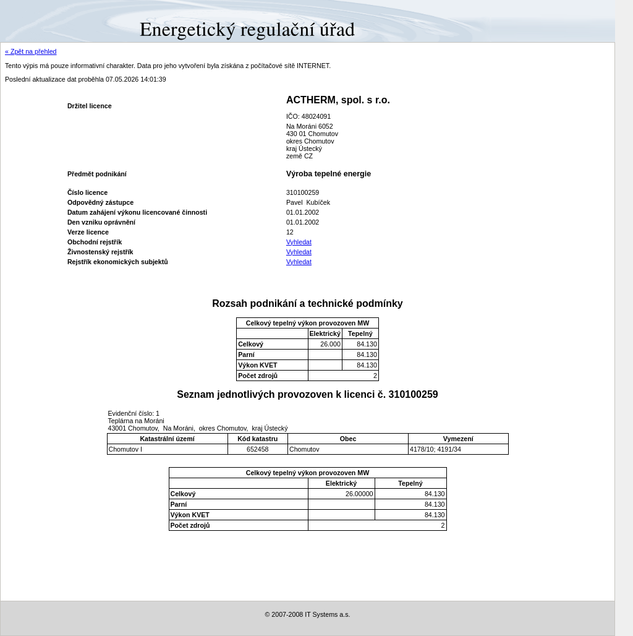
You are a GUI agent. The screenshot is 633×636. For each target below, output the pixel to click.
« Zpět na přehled (31, 51)
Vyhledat (299, 242)
